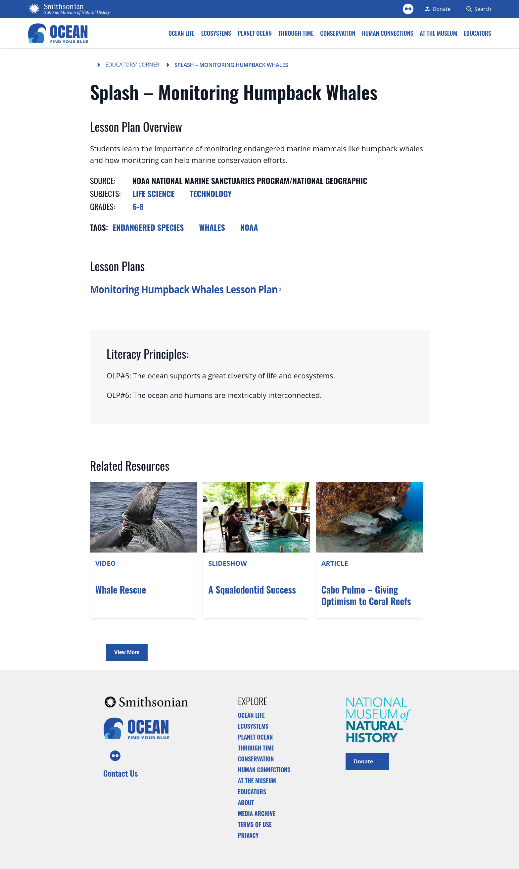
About (246, 802)
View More (126, 652)
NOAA (249, 227)
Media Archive (256, 813)
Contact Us (120, 773)
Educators (252, 791)
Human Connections (264, 769)
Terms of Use (255, 824)
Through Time (256, 748)
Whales (212, 227)
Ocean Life (251, 715)
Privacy (248, 835)
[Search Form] (477, 9)
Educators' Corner (132, 64)
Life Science (153, 193)
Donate (367, 761)
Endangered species (148, 227)
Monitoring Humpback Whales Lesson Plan (186, 289)
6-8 (138, 206)
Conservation (256, 758)
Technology (211, 193)
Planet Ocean (255, 737)
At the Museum (257, 780)
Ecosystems (253, 726)
